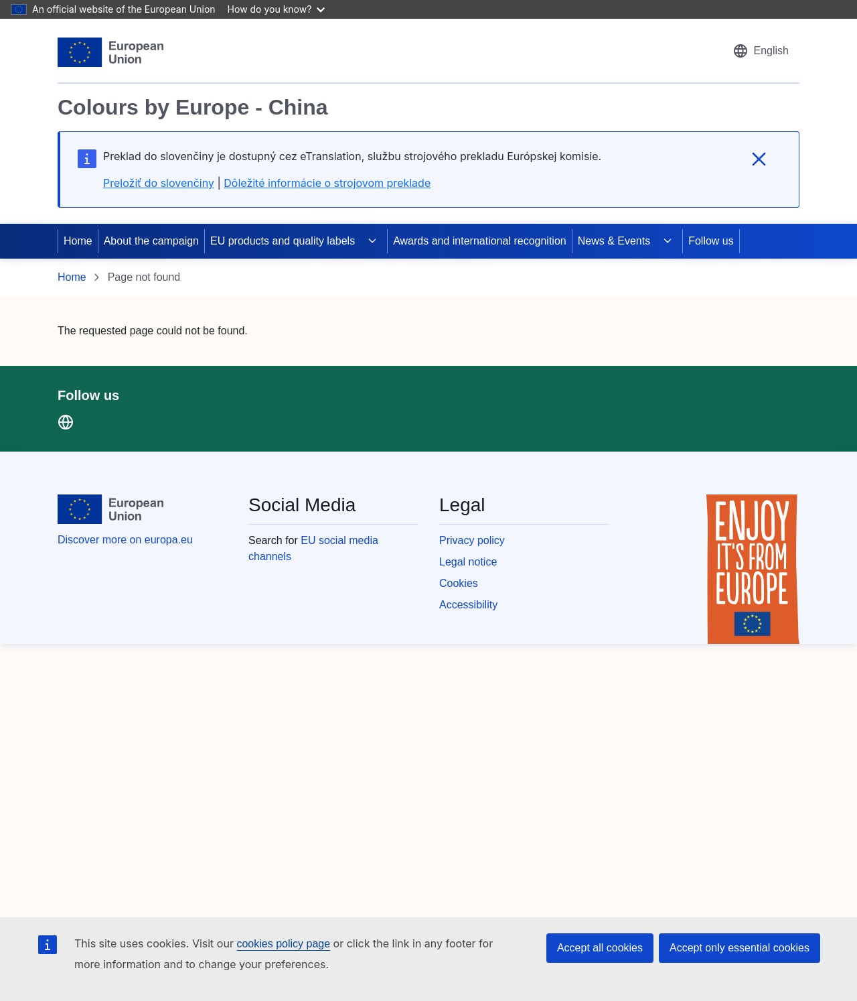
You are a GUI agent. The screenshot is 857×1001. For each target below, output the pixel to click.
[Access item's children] (372, 241)
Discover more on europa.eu (125, 539)
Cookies (458, 583)
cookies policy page (283, 943)
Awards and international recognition (479, 241)
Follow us (711, 241)
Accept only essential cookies (739, 947)
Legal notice (468, 562)
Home (78, 241)
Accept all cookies (600, 947)
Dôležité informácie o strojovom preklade (327, 183)
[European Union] (110, 52)
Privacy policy (472, 540)
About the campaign (151, 241)
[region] (428, 129)
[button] (760, 51)
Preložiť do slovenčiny (158, 183)
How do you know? (276, 9)
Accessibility (468, 604)
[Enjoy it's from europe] (752, 569)
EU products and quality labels (282, 241)
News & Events (614, 241)
